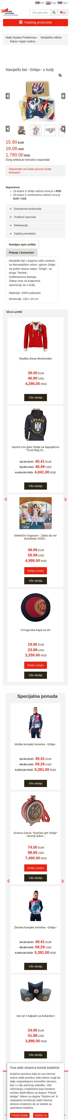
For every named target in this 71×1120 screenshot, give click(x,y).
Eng (51, 2)
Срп (62, 2)
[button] (4, 497)
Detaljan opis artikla (22, 244)
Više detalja (35, 397)
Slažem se (41, 1115)
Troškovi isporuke (22, 217)
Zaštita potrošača (22, 233)
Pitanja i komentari (21, 252)
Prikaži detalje (20, 1115)
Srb (39, 2)
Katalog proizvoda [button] (35, 22)
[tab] (35, 208)
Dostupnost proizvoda (25, 208)
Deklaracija (18, 225)
